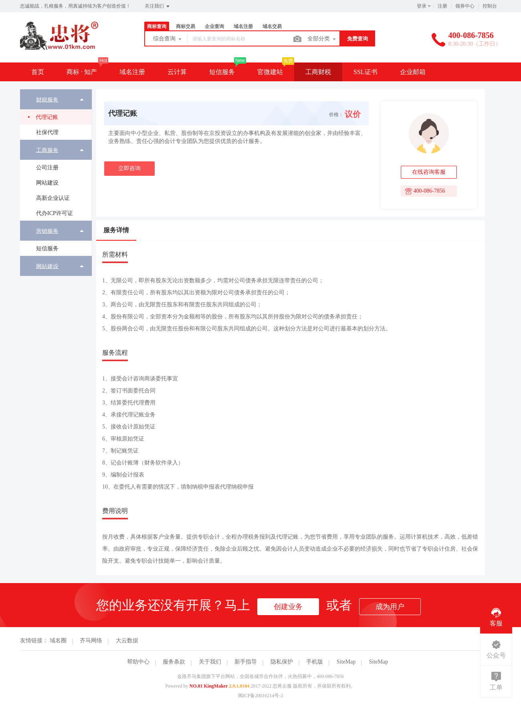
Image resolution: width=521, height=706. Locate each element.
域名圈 (58, 641)
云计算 (177, 71)
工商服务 (47, 150)
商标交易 (185, 26)
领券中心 (465, 6)
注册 (442, 6)
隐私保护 (282, 662)
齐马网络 (91, 641)
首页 (37, 71)
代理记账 (47, 117)
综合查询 (168, 39)
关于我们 (210, 662)
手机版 (314, 662)
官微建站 (270, 71)
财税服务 (47, 100)
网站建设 (47, 183)
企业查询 (214, 26)
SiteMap (346, 662)
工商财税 (318, 71)
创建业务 (288, 607)
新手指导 (245, 662)
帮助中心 (138, 662)
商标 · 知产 (82, 71)
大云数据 (127, 641)
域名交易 (272, 26)
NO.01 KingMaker (209, 686)
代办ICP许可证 (54, 213)
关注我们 (158, 6)
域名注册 (243, 26)
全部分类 (322, 39)
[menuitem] (56, 114)
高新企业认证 (53, 198)
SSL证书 (365, 71)
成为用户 (390, 607)
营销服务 (47, 231)
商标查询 (156, 26)
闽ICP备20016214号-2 (260, 695)
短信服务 (222, 71)
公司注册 (47, 168)
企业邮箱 (413, 71)
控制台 (490, 6)
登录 (421, 6)
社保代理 (47, 132)
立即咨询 (129, 168)
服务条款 (174, 662)
